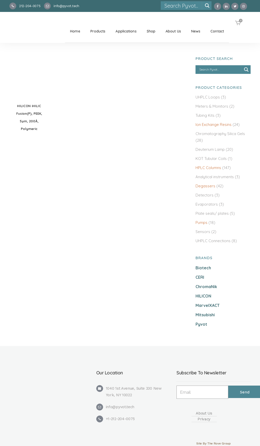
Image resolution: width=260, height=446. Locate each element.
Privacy (204, 419)
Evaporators (207, 204)
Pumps (201, 222)
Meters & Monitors (212, 106)
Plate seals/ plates (212, 213)
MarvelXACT (208, 305)
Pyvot (201, 324)
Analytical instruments (215, 176)
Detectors (205, 195)
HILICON (203, 296)
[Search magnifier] (207, 5)
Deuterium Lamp (210, 149)
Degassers (205, 186)
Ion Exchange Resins (214, 124)
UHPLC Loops (208, 97)
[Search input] (183, 5)
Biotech (203, 267)
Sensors (203, 231)
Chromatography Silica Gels (220, 133)
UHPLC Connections (213, 240)
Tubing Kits (205, 115)
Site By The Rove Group (213, 443)
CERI (200, 277)
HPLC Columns (208, 167)
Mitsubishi (205, 314)
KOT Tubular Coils (211, 158)
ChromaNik (206, 286)
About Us (204, 413)
